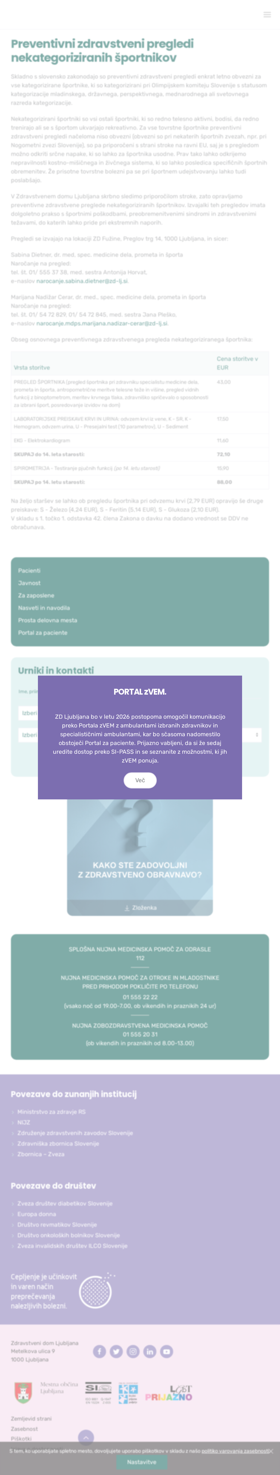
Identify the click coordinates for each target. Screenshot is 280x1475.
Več (140, 780)
